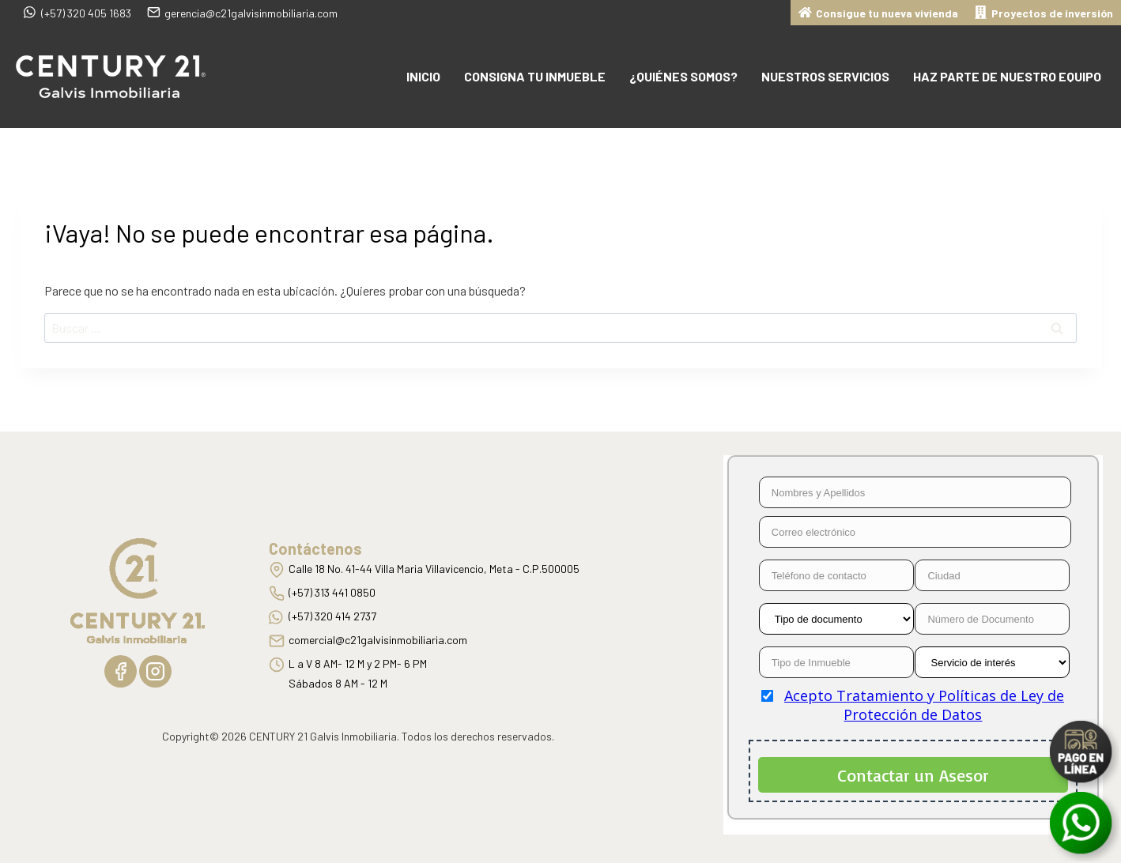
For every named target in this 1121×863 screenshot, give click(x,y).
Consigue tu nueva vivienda (878, 12)
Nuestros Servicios (825, 76)
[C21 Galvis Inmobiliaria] (111, 76)
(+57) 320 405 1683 (77, 12)
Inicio (423, 76)
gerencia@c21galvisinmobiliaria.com (242, 12)
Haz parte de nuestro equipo (1007, 76)
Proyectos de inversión (1043, 12)
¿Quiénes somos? (683, 76)
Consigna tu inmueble (535, 76)
